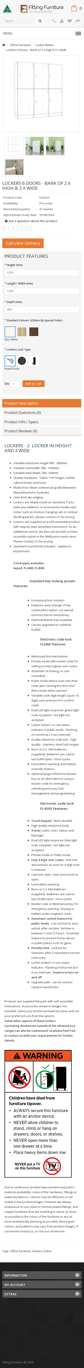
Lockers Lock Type (18, 349)
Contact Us (52, 517)
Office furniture (20, 1251)
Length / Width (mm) (20, 283)
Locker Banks (45, 45)
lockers (37, 1251)
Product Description (21, 403)
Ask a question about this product (31, 221)
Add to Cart (33, 383)
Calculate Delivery (23, 243)
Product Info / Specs (21, 421)
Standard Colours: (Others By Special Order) (34, 320)
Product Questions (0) (22, 412)
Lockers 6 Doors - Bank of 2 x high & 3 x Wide (36, 50)
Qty (6, 383)
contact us (15, 1036)
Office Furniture (20, 45)
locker (47, 1251)
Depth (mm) (14, 302)
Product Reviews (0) (20, 431)
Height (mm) (15, 265)
